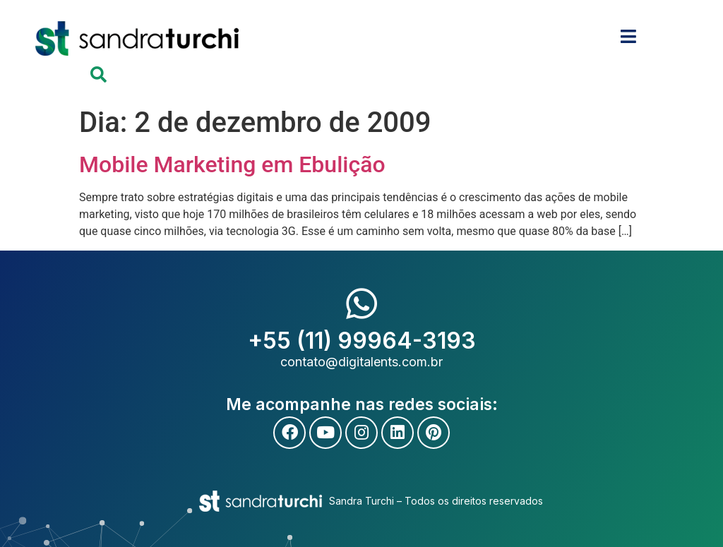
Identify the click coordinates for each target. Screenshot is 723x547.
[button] (98, 74)
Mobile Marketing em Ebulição (232, 164)
